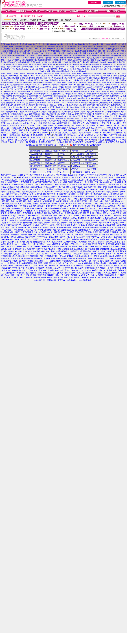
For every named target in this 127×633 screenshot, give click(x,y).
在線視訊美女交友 (44, 60)
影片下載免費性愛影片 (95, 67)
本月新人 (41, 20)
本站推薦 (33, 20)
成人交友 (82, 105)
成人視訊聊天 (101, 76)
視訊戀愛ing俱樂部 (10, 62)
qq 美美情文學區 (24, 62)
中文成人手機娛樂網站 (95, 55)
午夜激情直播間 (57, 78)
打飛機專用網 (19, 80)
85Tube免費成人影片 (8, 49)
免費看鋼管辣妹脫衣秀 (82, 44)
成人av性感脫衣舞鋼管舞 (47, 44)
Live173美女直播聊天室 (49, 80)
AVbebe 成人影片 (93, 53)
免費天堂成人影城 (19, 53)
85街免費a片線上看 (61, 67)
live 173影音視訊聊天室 (16, 105)
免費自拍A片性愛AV (14, 67)
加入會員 (108, 2)
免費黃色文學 (105, 105)
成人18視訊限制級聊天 (90, 62)
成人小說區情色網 (39, 46)
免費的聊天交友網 (51, 55)
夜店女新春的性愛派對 (99, 69)
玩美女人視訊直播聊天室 (13, 89)
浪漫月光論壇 (60, 118)
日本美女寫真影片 (87, 85)
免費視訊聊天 (87, 73)
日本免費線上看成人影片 (72, 62)
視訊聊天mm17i (50, 163)
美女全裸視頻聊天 (119, 100)
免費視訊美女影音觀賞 (39, 62)
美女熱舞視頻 (35, 82)
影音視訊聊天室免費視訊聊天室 (100, 78)
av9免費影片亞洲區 (98, 49)
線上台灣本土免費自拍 (45, 67)
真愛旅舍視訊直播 (105, 103)
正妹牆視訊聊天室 (35, 163)
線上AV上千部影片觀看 (97, 51)
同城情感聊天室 (79, 58)
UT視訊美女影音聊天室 (15, 85)
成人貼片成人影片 (53, 49)
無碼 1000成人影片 (49, 64)
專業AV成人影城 (80, 53)
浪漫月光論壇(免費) (54, 121)
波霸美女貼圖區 (96, 89)
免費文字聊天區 (10, 16)
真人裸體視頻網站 (60, 82)
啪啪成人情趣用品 (36, 58)
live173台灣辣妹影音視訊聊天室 (37, 105)
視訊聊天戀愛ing (7, 73)
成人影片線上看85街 (85, 46)
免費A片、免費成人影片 (17, 107)
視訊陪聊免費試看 (79, 55)
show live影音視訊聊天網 (18, 121)
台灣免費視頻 (24, 82)
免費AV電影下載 (67, 51)
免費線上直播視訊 (71, 105)
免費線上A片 (81, 121)
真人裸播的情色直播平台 (12, 78)
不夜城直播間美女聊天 (78, 71)
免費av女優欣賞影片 (55, 62)
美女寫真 (32, 172)
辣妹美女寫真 (63, 169)
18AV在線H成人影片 (109, 64)
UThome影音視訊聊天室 (40, 91)
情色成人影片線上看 (37, 55)
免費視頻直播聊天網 (31, 87)
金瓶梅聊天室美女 (119, 78)
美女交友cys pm (90, 163)
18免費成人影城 (12, 51)
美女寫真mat (75, 166)
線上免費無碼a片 (70, 46)
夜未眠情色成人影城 (117, 46)
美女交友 (61, 172)
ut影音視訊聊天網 (114, 118)
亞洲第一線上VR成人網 (77, 67)
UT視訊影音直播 (93, 105)
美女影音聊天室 (40, 103)
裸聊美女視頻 (60, 107)
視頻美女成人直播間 (102, 85)
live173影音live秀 (54, 103)
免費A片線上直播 (65, 55)
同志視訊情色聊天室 (66, 53)
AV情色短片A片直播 (80, 64)
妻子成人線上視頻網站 (20, 69)
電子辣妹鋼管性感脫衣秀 (9, 44)
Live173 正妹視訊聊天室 (69, 103)
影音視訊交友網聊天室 (59, 85)
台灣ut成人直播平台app (58, 91)
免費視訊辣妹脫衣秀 (36, 151)
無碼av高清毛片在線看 (34, 73)
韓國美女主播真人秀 (32, 85)
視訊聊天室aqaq (63, 160)
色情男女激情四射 (108, 58)
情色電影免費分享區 (59, 60)
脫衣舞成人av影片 (98, 44)
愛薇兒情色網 (13, 76)
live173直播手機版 (109, 89)
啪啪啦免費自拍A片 (21, 55)
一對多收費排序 (52, 20)
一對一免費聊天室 (48, 89)
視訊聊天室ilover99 (77, 163)
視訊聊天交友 (120, 91)
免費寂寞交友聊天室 (64, 64)
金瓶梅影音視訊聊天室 (106, 121)
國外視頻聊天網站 (11, 82)
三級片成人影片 (25, 51)
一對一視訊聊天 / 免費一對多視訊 (31, 16)
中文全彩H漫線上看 (115, 69)
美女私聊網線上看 (113, 51)
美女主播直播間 (74, 85)
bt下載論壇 (74, 169)
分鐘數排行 (24, 20)
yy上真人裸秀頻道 (51, 69)
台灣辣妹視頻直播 (79, 87)
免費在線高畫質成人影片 (113, 55)
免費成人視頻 (106, 100)
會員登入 (94, 2)
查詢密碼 (120, 2)
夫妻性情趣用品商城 (52, 58)
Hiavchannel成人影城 (39, 51)
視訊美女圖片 (65, 73)
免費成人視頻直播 (65, 87)
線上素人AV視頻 (106, 53)
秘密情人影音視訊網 (113, 44)
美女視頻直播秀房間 (75, 96)
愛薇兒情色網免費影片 (55, 46)
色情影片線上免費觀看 (33, 64)
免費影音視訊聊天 (35, 157)
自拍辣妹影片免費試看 (65, 44)
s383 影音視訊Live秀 (84, 118)
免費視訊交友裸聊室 (94, 58)
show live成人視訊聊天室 (25, 103)
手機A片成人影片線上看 (15, 64)
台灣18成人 (62, 154)
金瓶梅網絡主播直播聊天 (60, 71)
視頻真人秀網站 (46, 82)
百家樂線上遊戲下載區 (108, 62)
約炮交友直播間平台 (33, 80)
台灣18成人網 (49, 169)
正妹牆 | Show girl (64, 166)
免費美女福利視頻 (119, 53)
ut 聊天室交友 (75, 160)
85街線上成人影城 (39, 49)
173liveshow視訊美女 (57, 105)
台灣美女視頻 (72, 82)
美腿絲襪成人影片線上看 (23, 46)
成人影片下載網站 (33, 53)
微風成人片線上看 (89, 60)
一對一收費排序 (65, 20)
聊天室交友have (90, 172)
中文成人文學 (78, 80)
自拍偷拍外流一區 (65, 69)
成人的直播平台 (70, 78)
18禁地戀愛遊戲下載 (29, 60)
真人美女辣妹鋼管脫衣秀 (28, 44)
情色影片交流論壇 (112, 49)
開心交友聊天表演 (87, 91)
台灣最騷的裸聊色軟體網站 (88, 103)
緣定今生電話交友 (28, 78)
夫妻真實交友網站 (54, 51)
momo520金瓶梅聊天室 (95, 87)
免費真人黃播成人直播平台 (111, 82)
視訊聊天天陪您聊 (7, 80)
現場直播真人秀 (82, 78)
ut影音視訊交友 (90, 154)
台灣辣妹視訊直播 (117, 85)
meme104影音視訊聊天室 (80, 89)
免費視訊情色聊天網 (8, 103)
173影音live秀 (114, 80)
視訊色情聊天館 (7, 55)
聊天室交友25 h (34, 160)
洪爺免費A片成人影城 (24, 49)
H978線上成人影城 (83, 49)
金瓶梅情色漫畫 (90, 169)
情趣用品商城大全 (66, 58)
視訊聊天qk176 (90, 160)
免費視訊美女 (34, 169)
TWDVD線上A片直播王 (20, 58)
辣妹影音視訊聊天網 (63, 89)
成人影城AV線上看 (81, 51)
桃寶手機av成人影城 (68, 49)
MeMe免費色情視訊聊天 (32, 89)
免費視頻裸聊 (95, 82)
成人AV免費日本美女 (100, 46)
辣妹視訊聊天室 (89, 80)
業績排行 (15, 20)
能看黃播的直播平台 (43, 78)
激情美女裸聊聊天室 (75, 60)
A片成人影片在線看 (36, 69)
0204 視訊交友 (63, 151)
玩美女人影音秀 (17, 87)
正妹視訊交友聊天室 (104, 60)
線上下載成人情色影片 (49, 53)
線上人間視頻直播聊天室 (48, 87)
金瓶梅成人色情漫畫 (111, 87)
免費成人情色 (116, 105)
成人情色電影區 (102, 80)
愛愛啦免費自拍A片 (29, 67)
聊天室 (60, 157)
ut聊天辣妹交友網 (35, 154)
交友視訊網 (89, 151)
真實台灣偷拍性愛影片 (112, 67)
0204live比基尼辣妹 (77, 154)
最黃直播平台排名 (24, 91)
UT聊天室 (74, 151)
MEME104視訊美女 (111, 73)
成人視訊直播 (62, 114)
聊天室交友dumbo (91, 157)
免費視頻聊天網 (84, 82)
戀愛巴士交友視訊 (51, 151)
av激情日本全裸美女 (14, 60)
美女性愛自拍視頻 (94, 64)
